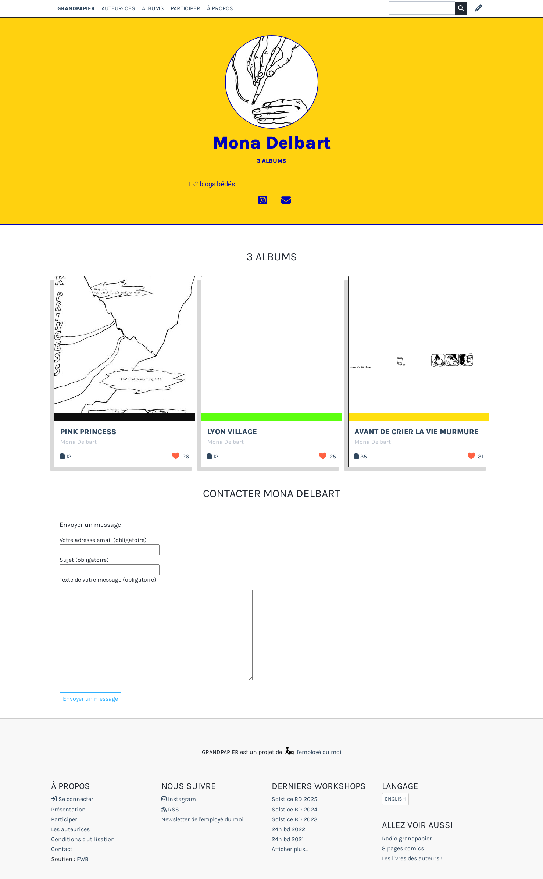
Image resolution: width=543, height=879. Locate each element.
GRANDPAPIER (76, 8)
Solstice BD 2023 (294, 819)
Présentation (68, 809)
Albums (153, 8)
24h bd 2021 (288, 839)
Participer (185, 8)
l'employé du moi (312, 751)
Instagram (178, 799)
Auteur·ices (118, 8)
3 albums (271, 160)
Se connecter (72, 799)
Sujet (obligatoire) (84, 559)
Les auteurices (70, 829)
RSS (170, 809)
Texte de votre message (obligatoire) (108, 579)
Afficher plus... (290, 849)
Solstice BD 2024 (294, 809)
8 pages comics (403, 848)
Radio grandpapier (407, 838)
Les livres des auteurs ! (412, 858)
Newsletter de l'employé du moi (202, 819)
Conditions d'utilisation (83, 839)
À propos (220, 8)
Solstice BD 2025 (294, 799)
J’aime (175, 456)
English (395, 799)
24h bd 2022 (288, 829)
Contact (61, 849)
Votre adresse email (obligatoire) (103, 539)
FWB (83, 858)
